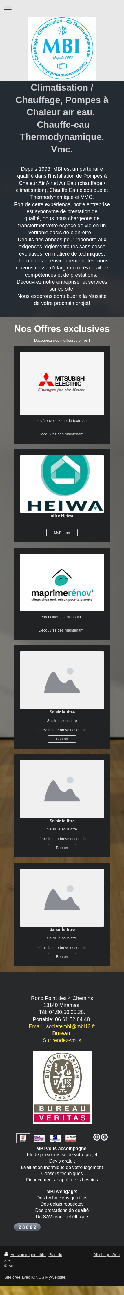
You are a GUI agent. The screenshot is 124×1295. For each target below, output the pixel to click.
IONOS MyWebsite (48, 1277)
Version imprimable (25, 1254)
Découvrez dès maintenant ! (62, 434)
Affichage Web (106, 1254)
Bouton (62, 739)
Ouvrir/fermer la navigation (62, 7)
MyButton (62, 532)
